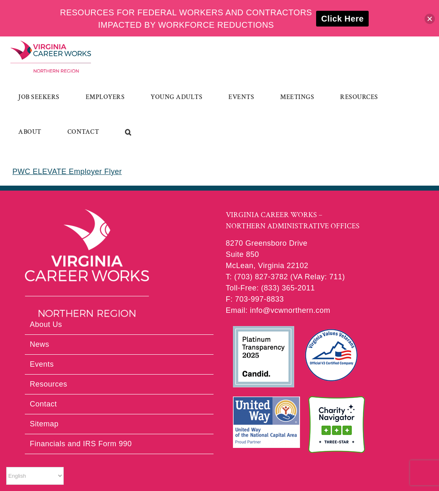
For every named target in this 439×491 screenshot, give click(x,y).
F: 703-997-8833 (255, 299)
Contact (43, 404)
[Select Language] (35, 476)
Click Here (342, 18)
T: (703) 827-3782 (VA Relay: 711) (285, 277)
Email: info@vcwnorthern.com (278, 310)
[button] (128, 132)
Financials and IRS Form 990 (81, 444)
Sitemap (44, 424)
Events (42, 364)
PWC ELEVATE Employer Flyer (67, 171)
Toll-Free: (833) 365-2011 (270, 288)
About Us (46, 324)
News (39, 344)
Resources (48, 384)
